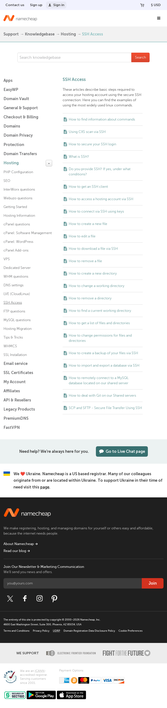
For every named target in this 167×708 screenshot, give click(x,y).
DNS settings (13, 285)
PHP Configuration (18, 172)
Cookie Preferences (130, 630)
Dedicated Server (17, 268)
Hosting (68, 34)
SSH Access (12, 303)
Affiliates (11, 391)
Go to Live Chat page (122, 451)
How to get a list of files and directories (99, 323)
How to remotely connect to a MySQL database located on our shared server (99, 380)
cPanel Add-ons (15, 250)
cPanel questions (16, 224)
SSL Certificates (18, 372)
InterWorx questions (19, 189)
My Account (14, 381)
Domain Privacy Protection (18, 140)
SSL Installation (15, 355)
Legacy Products (19, 409)
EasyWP (10, 89)
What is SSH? (79, 157)
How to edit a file (82, 236)
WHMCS (10, 346)
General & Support (20, 108)
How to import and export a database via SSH (104, 365)
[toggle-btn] (49, 163)
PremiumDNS (15, 418)
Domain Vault (16, 98)
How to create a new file (88, 224)
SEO (6, 181)
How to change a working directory (96, 286)
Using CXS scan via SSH (87, 132)
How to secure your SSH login (92, 144)
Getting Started (15, 207)
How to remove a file (85, 261)
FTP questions (14, 311)
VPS (6, 259)
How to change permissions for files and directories (100, 338)
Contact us (14, 5)
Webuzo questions (17, 198)
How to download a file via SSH (93, 249)
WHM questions (15, 277)
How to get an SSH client (88, 187)
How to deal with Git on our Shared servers (102, 396)
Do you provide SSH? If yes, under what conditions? (99, 171)
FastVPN (11, 427)
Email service (15, 363)
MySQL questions (17, 320)
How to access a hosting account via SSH (101, 199)
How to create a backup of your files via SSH (103, 353)
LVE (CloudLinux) (16, 294)
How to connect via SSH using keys (96, 211)
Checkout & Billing (20, 117)
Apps (8, 80)
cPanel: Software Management (27, 233)
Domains (11, 126)
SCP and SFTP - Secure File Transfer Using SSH (105, 408)
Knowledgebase (40, 34)
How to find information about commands (102, 119)
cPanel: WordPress (18, 242)
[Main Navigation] (159, 18)
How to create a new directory (93, 273)
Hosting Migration (17, 329)
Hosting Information (19, 216)
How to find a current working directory (100, 311)
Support (11, 34)
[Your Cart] (142, 5)
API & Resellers (17, 400)
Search (140, 57)
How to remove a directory (90, 298)
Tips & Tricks (13, 337)
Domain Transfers (20, 153)
